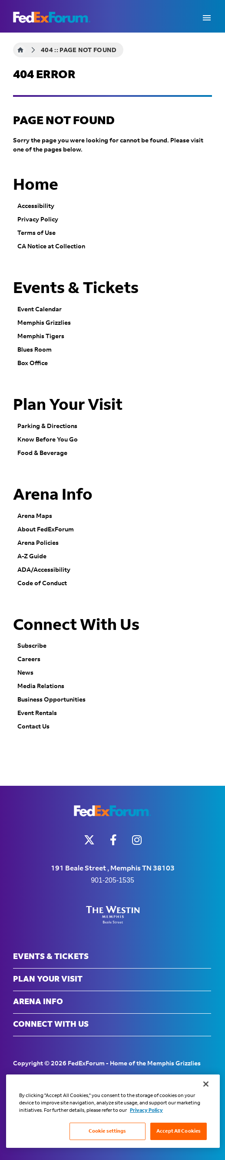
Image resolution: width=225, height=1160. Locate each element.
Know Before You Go (47, 440)
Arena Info (53, 495)
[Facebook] (113, 839)
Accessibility (35, 206)
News (25, 673)
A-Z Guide (31, 556)
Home (20, 50)
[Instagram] (137, 839)
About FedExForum (45, 529)
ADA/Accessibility (43, 570)
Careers (28, 659)
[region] (113, 1111)
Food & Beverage (42, 453)
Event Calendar (39, 309)
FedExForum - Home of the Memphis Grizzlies (51, 17)
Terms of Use (36, 233)
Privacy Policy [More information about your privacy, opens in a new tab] (146, 1110)
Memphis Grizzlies (44, 323)
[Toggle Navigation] (207, 17)
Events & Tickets (76, 289)
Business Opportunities (51, 700)
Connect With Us (76, 626)
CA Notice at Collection (51, 246)
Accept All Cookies (178, 1131)
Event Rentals (37, 713)
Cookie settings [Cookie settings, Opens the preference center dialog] (107, 1131)
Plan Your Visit (67, 405)
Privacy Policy (37, 219)
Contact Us (33, 727)
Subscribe (31, 646)
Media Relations (40, 686)
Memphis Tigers (40, 336)
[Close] (205, 1084)
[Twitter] (89, 839)
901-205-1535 (112, 880)
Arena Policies (38, 543)
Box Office (32, 363)
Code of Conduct (42, 583)
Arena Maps (34, 516)
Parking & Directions (47, 426)
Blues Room (34, 350)
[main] (112, 409)
